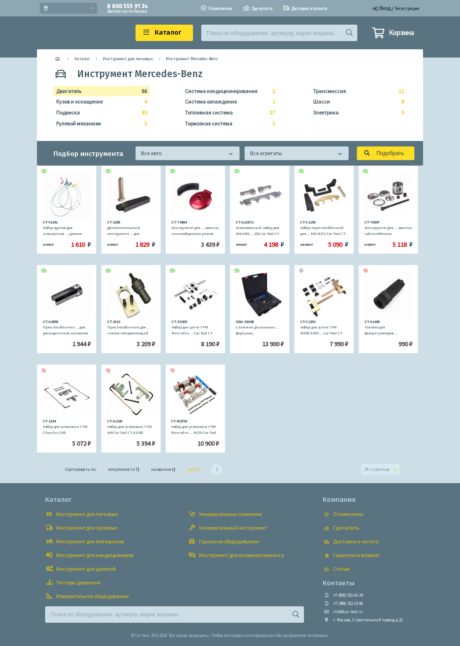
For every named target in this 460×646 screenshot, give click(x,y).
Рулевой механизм (98, 123)
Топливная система (227, 112)
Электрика (355, 112)
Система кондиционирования (227, 91)
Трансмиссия (355, 91)
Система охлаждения (227, 101)
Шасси (355, 101)
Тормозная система (227, 123)
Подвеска (98, 112)
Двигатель (98, 91)
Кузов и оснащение (98, 101)
